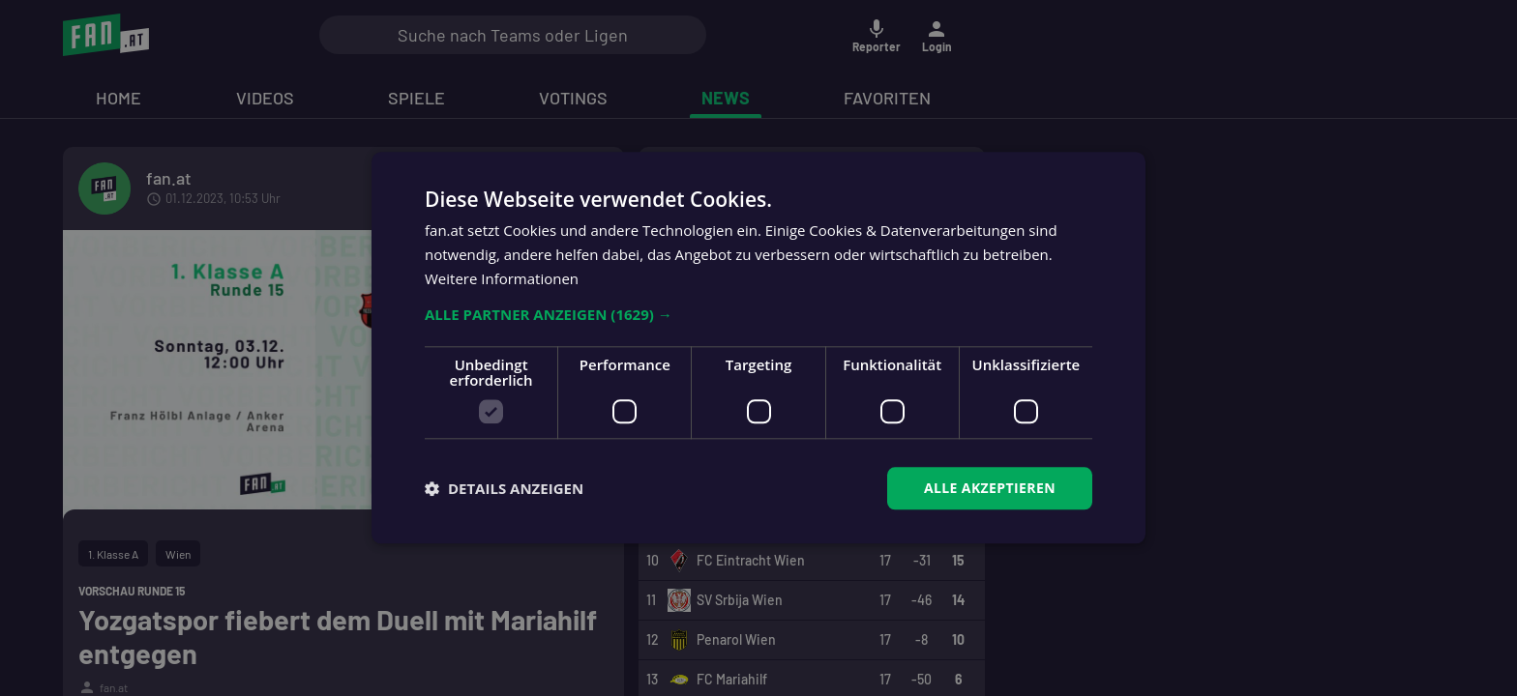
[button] (758, 314)
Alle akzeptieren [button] (990, 487)
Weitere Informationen (502, 278)
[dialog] (758, 348)
